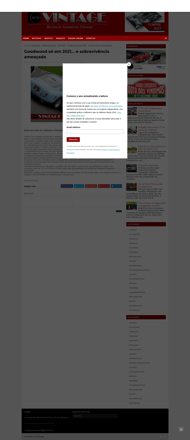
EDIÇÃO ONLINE (75, 38)
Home (26, 38)
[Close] (127, 67)
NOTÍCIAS (36, 38)
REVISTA (48, 38)
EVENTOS (90, 38)
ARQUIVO (60, 38)
